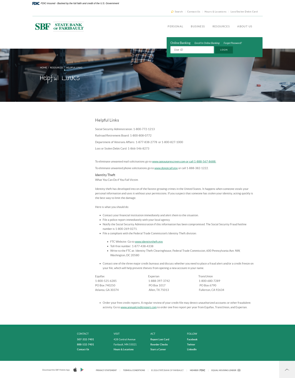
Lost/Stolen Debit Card (244, 11)
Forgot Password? (233, 43)
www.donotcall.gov (166, 168)
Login (224, 50)
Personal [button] (175, 26)
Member (197, 370)
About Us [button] (244, 26)
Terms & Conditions (134, 370)
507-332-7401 (85, 339)
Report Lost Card (159, 339)
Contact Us (193, 11)
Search (179, 11)
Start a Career (158, 349)
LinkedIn (191, 349)
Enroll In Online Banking (207, 43)
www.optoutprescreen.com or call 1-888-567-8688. (184, 161)
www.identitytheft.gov (149, 241)
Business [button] (198, 26)
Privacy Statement (106, 370)
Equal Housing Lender (225, 370)
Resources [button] (221, 26)
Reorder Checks (159, 344)
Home (43, 67)
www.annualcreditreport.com (139, 307)
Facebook (192, 339)
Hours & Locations (215, 11)
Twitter (191, 344)
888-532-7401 (85, 344)
